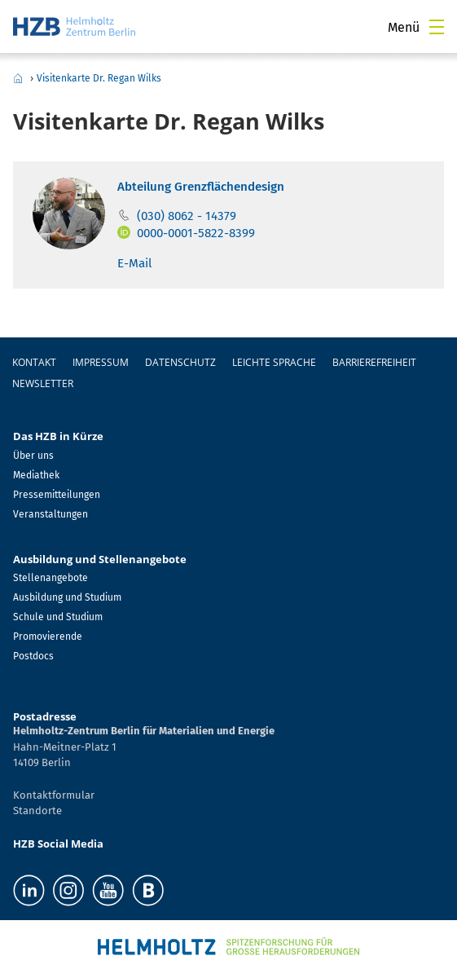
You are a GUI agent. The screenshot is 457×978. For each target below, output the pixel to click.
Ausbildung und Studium (67, 597)
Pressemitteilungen (56, 494)
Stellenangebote (50, 578)
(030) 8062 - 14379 (186, 216)
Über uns (33, 455)
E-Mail (134, 263)
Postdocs (33, 656)
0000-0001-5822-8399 (196, 233)
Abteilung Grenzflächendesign (200, 186)
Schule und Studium (58, 617)
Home (18, 78)
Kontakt (34, 362)
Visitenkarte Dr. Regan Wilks (99, 78)
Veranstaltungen (50, 514)
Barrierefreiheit (374, 362)
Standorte (37, 810)
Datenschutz (180, 362)
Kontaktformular (53, 795)
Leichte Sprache (274, 362)
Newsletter (42, 383)
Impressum (101, 362)
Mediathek (36, 475)
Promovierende (47, 636)
